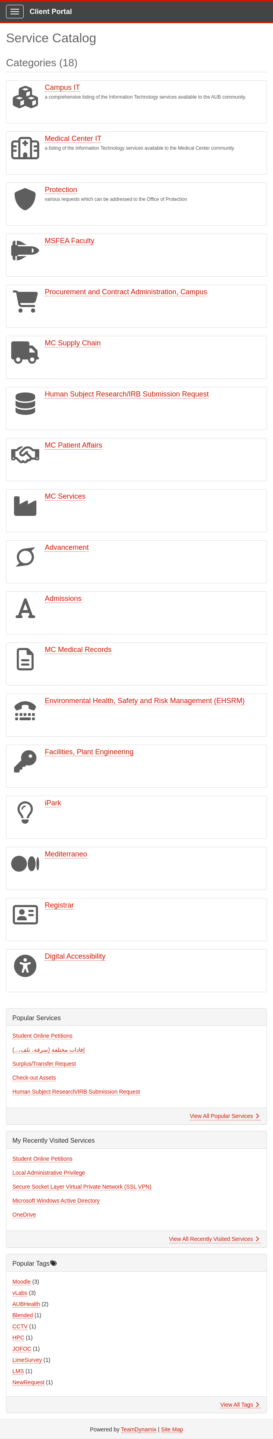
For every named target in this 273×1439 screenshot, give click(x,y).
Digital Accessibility (75, 956)
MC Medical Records (78, 650)
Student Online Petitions (42, 1036)
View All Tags (239, 1404)
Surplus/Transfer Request (44, 1063)
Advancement (67, 547)
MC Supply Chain (73, 343)
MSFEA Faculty (69, 241)
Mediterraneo (66, 854)
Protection (61, 190)
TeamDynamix (139, 1429)
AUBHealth (26, 1304)
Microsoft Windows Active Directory (56, 1200)
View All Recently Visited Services (214, 1239)
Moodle (21, 1281)
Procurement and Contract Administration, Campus (126, 292)
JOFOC (21, 1349)
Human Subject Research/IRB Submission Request (127, 394)
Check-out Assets (34, 1077)
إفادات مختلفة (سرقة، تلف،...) (48, 1050)
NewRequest (28, 1382)
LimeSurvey (27, 1360)
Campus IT (62, 87)
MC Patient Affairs (73, 445)
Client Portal (51, 12)
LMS (18, 1371)
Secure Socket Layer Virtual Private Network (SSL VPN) (81, 1186)
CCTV (20, 1326)
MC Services (65, 496)
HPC (18, 1337)
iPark (53, 803)
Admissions (63, 599)
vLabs (19, 1293)
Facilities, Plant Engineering (89, 752)
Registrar (59, 905)
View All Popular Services (224, 1116)
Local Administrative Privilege (48, 1172)
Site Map (172, 1429)
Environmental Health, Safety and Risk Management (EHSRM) (145, 701)
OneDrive (24, 1214)
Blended (22, 1315)
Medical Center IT (73, 139)
